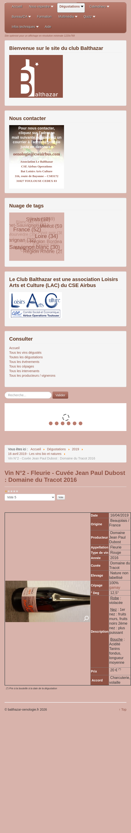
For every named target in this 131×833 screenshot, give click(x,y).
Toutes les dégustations (26, 357)
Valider (60, 395)
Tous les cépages (21, 366)
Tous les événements (24, 362)
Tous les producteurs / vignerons (32, 375)
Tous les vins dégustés (25, 352)
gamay (114, 587)
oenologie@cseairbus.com (36, 154)
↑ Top (122, 709)
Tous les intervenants (24, 371)
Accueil (14, 348)
